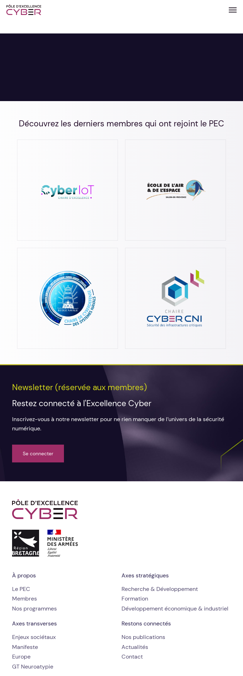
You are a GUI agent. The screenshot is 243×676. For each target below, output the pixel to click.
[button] (233, 9)
